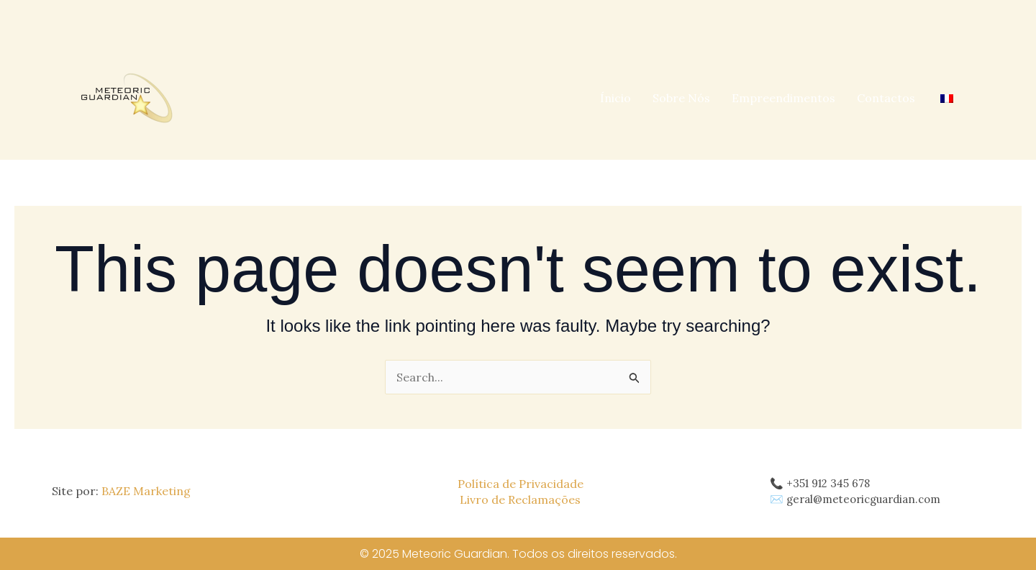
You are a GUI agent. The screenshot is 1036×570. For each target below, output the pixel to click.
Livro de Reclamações (520, 499)
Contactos (886, 98)
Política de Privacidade (520, 483)
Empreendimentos (783, 98)
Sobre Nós (681, 98)
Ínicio (615, 98)
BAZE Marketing (146, 491)
